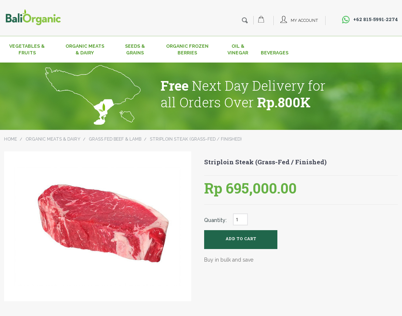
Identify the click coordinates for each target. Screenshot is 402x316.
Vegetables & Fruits (27, 49)
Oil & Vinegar (237, 49)
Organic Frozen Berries (187, 49)
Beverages (272, 53)
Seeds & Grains (135, 49)
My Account (304, 20)
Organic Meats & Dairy (84, 49)
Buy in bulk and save (228, 260)
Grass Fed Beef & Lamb (115, 139)
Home (10, 139)
